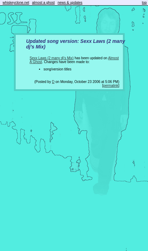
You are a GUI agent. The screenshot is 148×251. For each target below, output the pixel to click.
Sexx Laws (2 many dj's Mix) (51, 58)
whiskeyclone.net (16, 3)
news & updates (69, 3)
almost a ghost (43, 3)
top (144, 3)
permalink (110, 86)
